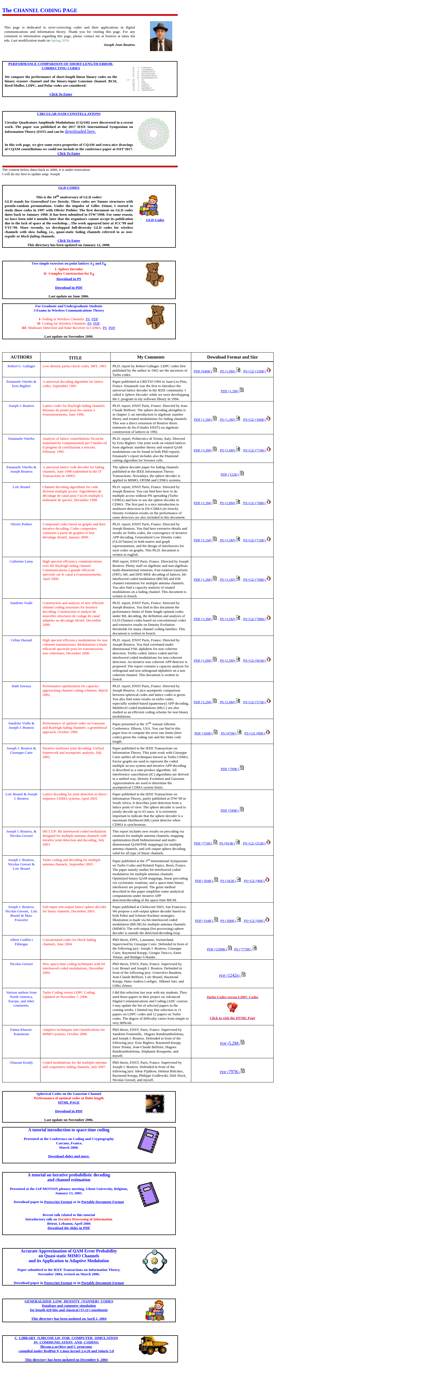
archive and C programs (66, 1347)
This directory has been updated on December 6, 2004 (66, 1360)
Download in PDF (69, 1111)
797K (232, 1071)
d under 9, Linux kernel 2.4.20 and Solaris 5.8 (66, 1351)
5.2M (232, 1043)
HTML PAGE (69, 1102)
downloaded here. (80, 131)
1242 (232, 975)
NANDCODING (66, 1342)
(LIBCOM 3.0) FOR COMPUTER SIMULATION (66, 1338)
